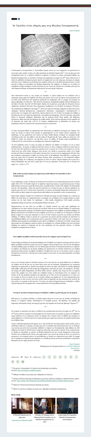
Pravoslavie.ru (75, 348)
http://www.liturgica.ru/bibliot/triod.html (29, 370)
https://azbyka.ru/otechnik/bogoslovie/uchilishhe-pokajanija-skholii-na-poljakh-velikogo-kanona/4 (45, 380)
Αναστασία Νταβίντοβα (73, 346)
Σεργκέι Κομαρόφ (74, 30)
